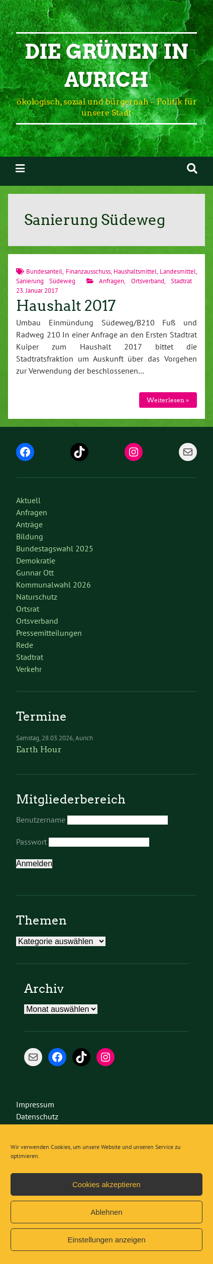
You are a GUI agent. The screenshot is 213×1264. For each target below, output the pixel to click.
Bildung (29, 536)
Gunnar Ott (35, 572)
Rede (24, 645)
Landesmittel (178, 271)
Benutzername (40, 820)
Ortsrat (27, 609)
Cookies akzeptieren (106, 1184)
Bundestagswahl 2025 (54, 548)
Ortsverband (147, 281)
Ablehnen (106, 1212)
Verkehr (29, 669)
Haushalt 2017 (66, 306)
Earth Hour (39, 749)
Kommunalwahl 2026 (53, 585)
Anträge (29, 524)
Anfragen (111, 281)
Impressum (35, 1104)
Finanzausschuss (88, 271)
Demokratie (35, 560)
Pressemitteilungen (49, 633)
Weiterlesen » (168, 400)
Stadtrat (181, 281)
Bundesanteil (44, 271)
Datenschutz (37, 1116)
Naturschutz (36, 597)
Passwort (31, 842)
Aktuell (28, 500)
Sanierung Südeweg (45, 281)
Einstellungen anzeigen (106, 1239)
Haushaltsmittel (135, 271)
